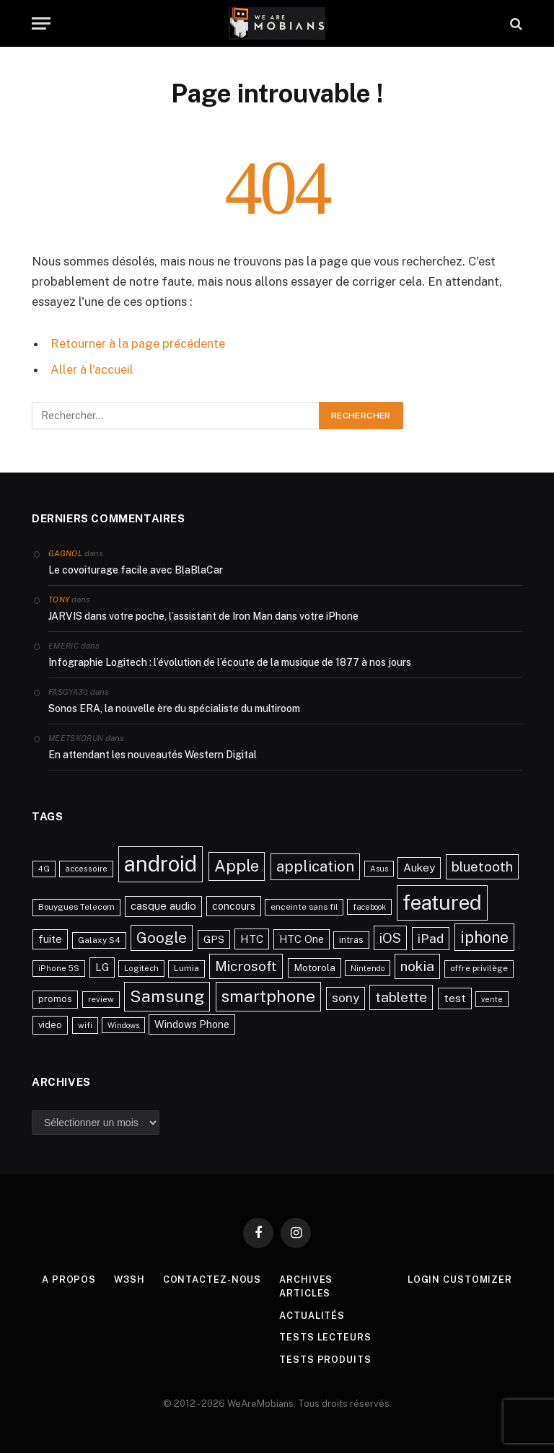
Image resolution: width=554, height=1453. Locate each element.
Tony (58, 598)
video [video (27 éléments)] (50, 1024)
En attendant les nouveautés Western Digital (152, 754)
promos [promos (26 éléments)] (55, 998)
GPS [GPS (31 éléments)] (213, 938)
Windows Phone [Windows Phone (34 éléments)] (191, 1023)
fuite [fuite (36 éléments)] (50, 937)
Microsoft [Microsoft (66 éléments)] (246, 965)
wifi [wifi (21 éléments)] (85, 1024)
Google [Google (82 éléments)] (161, 936)
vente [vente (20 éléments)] (492, 998)
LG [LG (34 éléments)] (102, 966)
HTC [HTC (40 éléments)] (251, 937)
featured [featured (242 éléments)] (442, 901)
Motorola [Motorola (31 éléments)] (314, 967)
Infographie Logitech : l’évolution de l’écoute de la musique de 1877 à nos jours (229, 661)
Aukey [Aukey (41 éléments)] (419, 867)
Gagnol (65, 552)
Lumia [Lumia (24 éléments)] (186, 967)
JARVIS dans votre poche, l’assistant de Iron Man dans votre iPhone (203, 615)
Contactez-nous (212, 1278)
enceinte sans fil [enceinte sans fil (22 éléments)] (304, 906)
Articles (304, 1292)
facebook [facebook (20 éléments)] (369, 906)
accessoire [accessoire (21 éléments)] (86, 868)
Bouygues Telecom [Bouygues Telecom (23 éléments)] (76, 906)
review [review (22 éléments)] (101, 998)
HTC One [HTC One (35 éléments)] (301, 937)
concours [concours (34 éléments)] (233, 905)
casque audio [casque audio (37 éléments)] (163, 905)
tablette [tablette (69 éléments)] (401, 996)
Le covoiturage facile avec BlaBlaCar (135, 569)
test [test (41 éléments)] (455, 997)
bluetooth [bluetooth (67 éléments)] (482, 866)
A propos (68, 1278)
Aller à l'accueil (91, 369)
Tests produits (325, 1358)
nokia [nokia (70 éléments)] (417, 965)
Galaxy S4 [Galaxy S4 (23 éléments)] (99, 939)
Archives (306, 1278)
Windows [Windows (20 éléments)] (123, 1024)
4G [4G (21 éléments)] (44, 868)
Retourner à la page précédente (137, 343)
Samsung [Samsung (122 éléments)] (167, 995)
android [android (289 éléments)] (160, 863)
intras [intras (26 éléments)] (351, 938)
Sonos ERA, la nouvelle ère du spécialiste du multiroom (174, 708)
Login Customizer (461, 1278)
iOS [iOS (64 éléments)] (390, 936)
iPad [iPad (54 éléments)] (431, 936)
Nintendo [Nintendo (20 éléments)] (367, 967)
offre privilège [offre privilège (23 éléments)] (479, 967)
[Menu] (41, 23)
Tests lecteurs (325, 1336)
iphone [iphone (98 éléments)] (484, 935)
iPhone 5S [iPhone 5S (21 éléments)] (58, 967)
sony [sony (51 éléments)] (345, 997)
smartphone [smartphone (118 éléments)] (268, 995)
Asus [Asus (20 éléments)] (379, 868)
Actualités (312, 1314)
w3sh (129, 1278)
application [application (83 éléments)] (315, 865)
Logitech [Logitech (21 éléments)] (141, 967)
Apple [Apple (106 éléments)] (236, 865)
